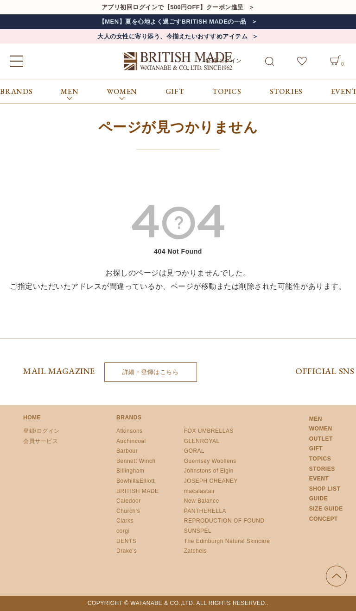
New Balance (201, 501)
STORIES (286, 91)
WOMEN (320, 428)
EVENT (319, 478)
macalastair (199, 491)
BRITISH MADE (137, 491)
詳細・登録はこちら (150, 372)
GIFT (174, 91)
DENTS (126, 541)
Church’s (128, 511)
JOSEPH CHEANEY (211, 481)
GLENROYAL (202, 441)
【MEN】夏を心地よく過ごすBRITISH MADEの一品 (173, 21)
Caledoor (128, 501)
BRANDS (16, 91)
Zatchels (195, 551)
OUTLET (321, 439)
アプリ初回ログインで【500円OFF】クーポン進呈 (173, 7)
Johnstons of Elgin (209, 471)
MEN (315, 419)
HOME (32, 417)
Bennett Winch (136, 461)
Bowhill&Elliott (135, 481)
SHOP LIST (325, 489)
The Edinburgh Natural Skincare (227, 541)
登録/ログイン (41, 431)
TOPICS (227, 91)
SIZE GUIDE (326, 508)
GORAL (194, 451)
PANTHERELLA (205, 511)
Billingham (130, 471)
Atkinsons (129, 431)
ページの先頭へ (336, 576)
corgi (123, 531)
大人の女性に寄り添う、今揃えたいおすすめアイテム (172, 36)
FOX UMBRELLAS (209, 431)
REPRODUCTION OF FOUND (224, 520)
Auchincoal (131, 441)
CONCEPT (323, 519)
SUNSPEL (198, 531)
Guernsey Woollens (210, 461)
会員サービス (40, 441)
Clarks (125, 520)
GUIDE (318, 498)
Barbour (127, 451)
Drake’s (126, 551)
